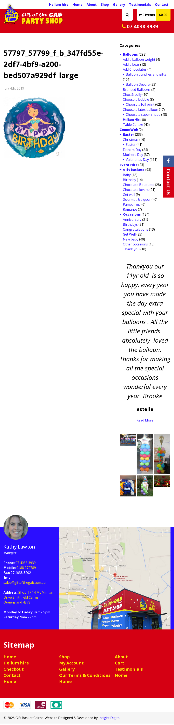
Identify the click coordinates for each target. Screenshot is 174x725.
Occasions (132, 216)
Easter (128, 136)
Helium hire (16, 664)
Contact (161, 4)
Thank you (131, 250)
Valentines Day (137, 161)
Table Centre (133, 126)
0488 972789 (26, 569)
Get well (129, 196)
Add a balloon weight (139, 61)
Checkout (14, 670)
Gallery (119, 4)
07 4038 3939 (143, 27)
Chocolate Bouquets (138, 186)
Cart (119, 664)
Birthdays (130, 226)
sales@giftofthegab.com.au (25, 584)
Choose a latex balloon (140, 111)
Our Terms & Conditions (85, 676)
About (92, 4)
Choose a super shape (143, 116)
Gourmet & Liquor (137, 201)
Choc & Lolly (132, 96)
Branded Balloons (136, 91)
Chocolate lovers (136, 191)
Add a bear (131, 66)
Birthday (129, 181)
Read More (144, 421)
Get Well (129, 235)
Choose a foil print (140, 106)
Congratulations (135, 231)
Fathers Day (132, 151)
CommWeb (129, 131)
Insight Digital (109, 719)
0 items (154, 15)
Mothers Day (133, 156)
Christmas (131, 141)
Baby (127, 176)
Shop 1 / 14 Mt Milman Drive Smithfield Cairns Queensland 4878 (28, 599)
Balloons (130, 56)
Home (10, 658)
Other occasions (135, 245)
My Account (71, 664)
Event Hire (129, 166)
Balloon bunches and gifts (146, 76)
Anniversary (132, 221)
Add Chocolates (135, 71)
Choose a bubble (136, 101)
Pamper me (132, 206)
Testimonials (140, 4)
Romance (130, 211)
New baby (130, 240)
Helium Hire (132, 121)
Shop (105, 4)
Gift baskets (134, 171)
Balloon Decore (138, 86)
